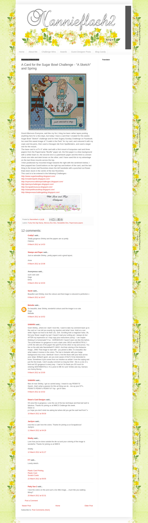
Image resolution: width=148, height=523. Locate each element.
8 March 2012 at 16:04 (36, 283)
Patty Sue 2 (32, 487)
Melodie (31, 305)
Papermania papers (76, 223)
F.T (29, 460)
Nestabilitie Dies (62, 223)
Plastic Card (32, 473)
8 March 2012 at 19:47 (36, 297)
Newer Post (26, 506)
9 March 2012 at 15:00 (36, 373)
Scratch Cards (33, 475)
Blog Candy (100, 52)
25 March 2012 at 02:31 (37, 496)
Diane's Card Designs (37, 400)
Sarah (30, 291)
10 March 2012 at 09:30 (37, 414)
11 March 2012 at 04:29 (37, 430)
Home (21, 52)
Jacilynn (31, 421)
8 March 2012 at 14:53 (36, 244)
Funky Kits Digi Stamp (35, 223)
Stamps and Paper (35, 252)
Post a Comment (31, 501)
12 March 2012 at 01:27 (37, 452)
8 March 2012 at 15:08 (36, 264)
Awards (63, 52)
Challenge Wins (49, 52)
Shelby (30, 438)
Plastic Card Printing (36, 471)
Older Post (89, 506)
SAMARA (31, 325)
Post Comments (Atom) (41, 510)
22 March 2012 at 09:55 (37, 479)
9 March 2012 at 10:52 (36, 317)
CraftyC (31, 235)
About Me (33, 52)
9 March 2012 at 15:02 (36, 392)
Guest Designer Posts (81, 52)
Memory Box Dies (50, 223)
